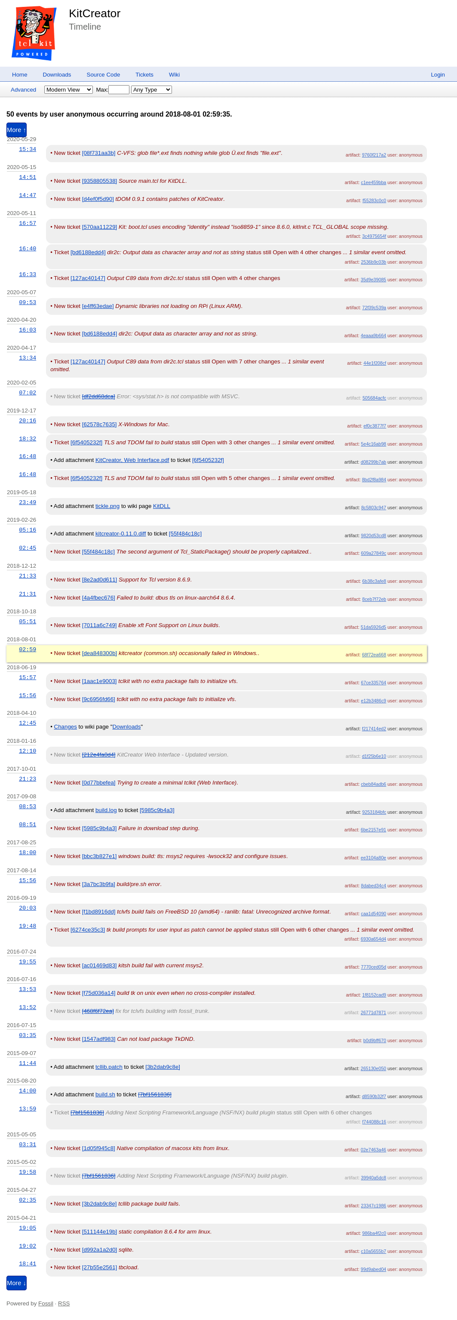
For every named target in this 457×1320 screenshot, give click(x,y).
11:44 (27, 1063)
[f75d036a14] (99, 993)
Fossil (45, 1303)
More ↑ (16, 129)
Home (20, 74)
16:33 (27, 274)
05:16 (27, 530)
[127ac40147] (88, 278)
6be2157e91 (373, 829)
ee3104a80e (373, 857)
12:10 (27, 751)
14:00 (27, 1091)
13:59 (27, 1109)
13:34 (27, 358)
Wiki (174, 74)
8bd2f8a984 (374, 479)
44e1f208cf (374, 363)
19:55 (27, 962)
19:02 (27, 1246)
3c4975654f (374, 236)
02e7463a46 (373, 1149)
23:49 (27, 502)
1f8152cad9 (374, 994)
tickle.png (107, 506)
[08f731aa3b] (99, 153)
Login (438, 74)
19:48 (27, 926)
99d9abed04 (373, 1269)
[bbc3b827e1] (99, 856)
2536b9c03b (373, 262)
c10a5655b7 (373, 1251)
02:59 (27, 649)
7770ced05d (373, 966)
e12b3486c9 (373, 700)
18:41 (27, 1264)
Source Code (103, 74)
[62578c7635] (99, 424)
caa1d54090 (373, 913)
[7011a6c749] (99, 625)
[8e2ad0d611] (99, 579)
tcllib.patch (109, 1067)
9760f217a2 (374, 154)
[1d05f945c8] (98, 1148)
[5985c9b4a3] (157, 810)
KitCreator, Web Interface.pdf (132, 460)
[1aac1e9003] (99, 681)
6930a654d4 (373, 939)
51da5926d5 (373, 627)
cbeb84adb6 (373, 784)
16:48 (27, 456)
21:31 (27, 594)
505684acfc (374, 397)
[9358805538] (99, 181)
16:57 (27, 223)
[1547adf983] (99, 1039)
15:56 (27, 695)
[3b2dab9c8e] (162, 1067)
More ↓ (16, 1283)
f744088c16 (374, 1121)
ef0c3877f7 (374, 425)
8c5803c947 (373, 507)
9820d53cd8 (373, 535)
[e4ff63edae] (98, 306)
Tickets (144, 74)
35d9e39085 (373, 279)
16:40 (27, 248)
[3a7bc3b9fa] (98, 884)
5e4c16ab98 (373, 443)
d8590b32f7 (374, 1096)
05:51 (27, 621)
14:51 (27, 177)
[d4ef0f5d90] (98, 199)
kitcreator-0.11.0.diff (120, 533)
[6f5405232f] (86, 442)
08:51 (27, 824)
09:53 (27, 302)
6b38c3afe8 (374, 581)
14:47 (27, 195)
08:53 (27, 806)
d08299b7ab (373, 462)
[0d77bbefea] (99, 782)
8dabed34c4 (373, 885)
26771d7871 (373, 1012)
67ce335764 (373, 682)
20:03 (27, 908)
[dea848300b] (99, 653)
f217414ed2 (374, 728)
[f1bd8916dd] (99, 911)
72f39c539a (374, 307)
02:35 (27, 1200)
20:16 (27, 421)
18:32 (27, 439)
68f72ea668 (374, 654)
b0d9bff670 (374, 1040)
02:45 (27, 548)
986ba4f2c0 (374, 1233)
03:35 (27, 1035)
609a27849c (373, 553)
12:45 (27, 723)
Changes (65, 726)
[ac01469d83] (99, 965)
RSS (64, 1303)
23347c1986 (373, 1205)
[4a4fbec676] (98, 597)
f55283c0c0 (374, 200)
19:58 (27, 1172)
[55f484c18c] (185, 533)
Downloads (57, 74)
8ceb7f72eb (374, 599)
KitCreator (94, 13)
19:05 (27, 1228)
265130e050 (373, 1068)
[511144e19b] (99, 1231)
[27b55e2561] (99, 1267)
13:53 (27, 989)
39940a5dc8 (373, 1177)
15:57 (27, 677)
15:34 (27, 149)
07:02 (27, 393)
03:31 (27, 1144)
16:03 (27, 330)
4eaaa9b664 (373, 335)
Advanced (23, 89)
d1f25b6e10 (374, 756)
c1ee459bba (373, 182)
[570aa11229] (99, 227)
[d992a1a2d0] (99, 1249)
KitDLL (161, 506)
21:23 (27, 779)
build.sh (105, 1094)
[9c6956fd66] (98, 699)
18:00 (27, 852)
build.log (106, 810)
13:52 (27, 1007)
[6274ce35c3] (88, 929)
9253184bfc (374, 812)
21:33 (27, 576)
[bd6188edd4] (88, 252)
